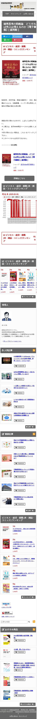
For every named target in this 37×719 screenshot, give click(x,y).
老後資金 (19, 379)
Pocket (17, 40)
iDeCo (18, 670)
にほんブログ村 (6, 607)
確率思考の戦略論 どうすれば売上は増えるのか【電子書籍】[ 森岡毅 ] (24, 157)
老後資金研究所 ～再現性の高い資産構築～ (22, 710)
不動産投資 (19, 447)
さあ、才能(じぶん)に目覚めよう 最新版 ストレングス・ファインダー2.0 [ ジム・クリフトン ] (24, 561)
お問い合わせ (28, 14)
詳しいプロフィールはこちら (12, 341)
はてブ (6, 36)
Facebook (17, 36)
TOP (7, 14)
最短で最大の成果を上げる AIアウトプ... (31, 285)
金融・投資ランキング (8, 616)
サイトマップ (16, 14)
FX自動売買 (19, 366)
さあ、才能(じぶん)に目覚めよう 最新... (22, 285)
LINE (7, 40)
